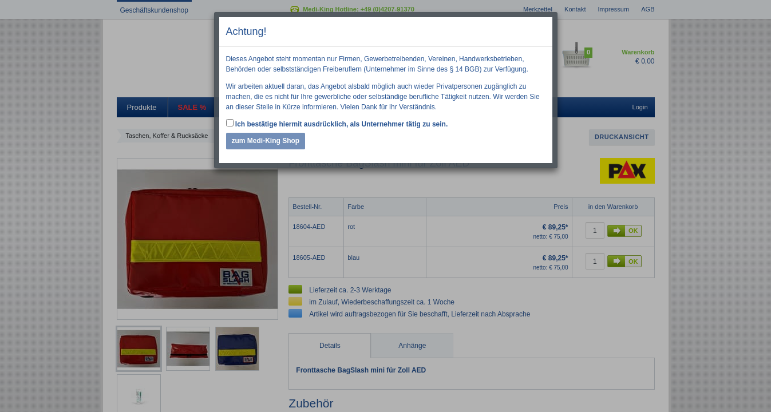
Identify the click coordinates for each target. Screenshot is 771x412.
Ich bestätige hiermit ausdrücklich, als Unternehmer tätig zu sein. (337, 123)
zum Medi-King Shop (266, 141)
